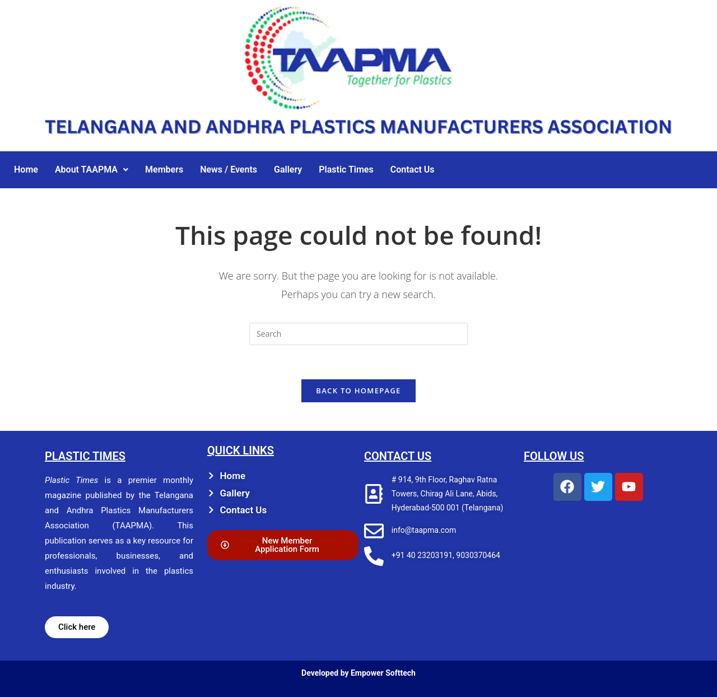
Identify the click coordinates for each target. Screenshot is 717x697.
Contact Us (412, 169)
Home (26, 169)
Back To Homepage (358, 390)
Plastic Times (346, 169)
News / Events (228, 169)
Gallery (288, 169)
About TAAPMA (91, 169)
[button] (91, 170)
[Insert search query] (358, 334)
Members (164, 169)
